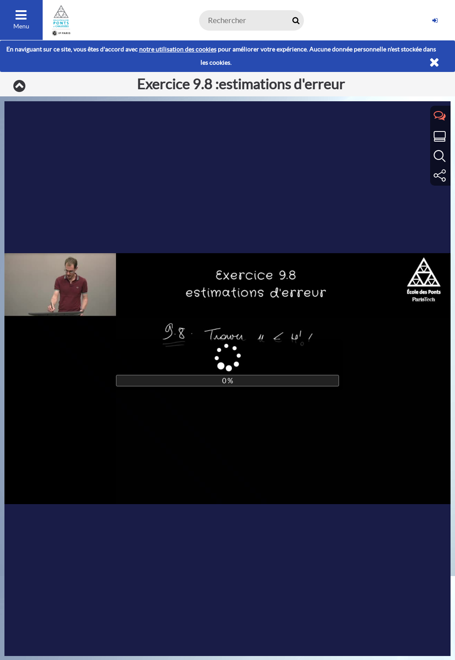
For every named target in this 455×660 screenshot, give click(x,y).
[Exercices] (19, 86)
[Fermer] (434, 63)
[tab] (440, 116)
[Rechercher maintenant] (295, 20)
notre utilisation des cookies (177, 49)
